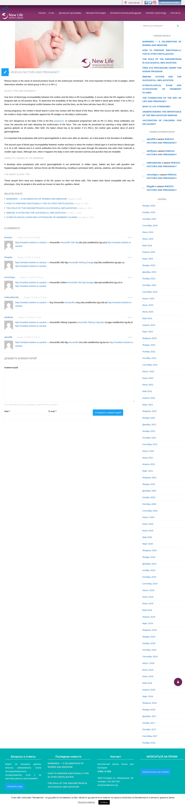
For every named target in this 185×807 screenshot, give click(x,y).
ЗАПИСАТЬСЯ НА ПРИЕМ (170, 3)
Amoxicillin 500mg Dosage (81, 262)
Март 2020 (147, 543)
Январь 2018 (148, 709)
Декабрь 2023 (149, 272)
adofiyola (8, 317)
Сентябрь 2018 (150, 656)
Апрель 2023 (148, 325)
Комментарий (11, 367)
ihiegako (8, 257)
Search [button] (179, 26)
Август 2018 (148, 663)
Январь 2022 (148, 418)
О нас (51, 12)
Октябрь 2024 (149, 219)
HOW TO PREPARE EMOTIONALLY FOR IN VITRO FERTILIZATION (39, 203)
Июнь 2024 (147, 239)
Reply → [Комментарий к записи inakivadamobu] (131, 297)
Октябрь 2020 (149, 504)
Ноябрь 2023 (148, 278)
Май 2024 (147, 245)
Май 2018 (147, 683)
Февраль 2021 (149, 477)
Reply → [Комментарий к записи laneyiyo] (131, 237)
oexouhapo (9, 277)
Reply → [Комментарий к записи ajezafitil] (131, 337)
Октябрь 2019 (149, 577)
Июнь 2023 (147, 311)
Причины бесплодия (96, 12)
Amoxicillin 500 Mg (69, 242)
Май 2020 (147, 537)
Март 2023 (147, 331)
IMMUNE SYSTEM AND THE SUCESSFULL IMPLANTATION (36, 212)
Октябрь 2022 (149, 358)
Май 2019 (147, 610)
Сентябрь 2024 (150, 225)
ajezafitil (8, 337)
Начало (42, 12)
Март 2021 (147, 471)
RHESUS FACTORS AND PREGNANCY (35, 72)
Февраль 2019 (149, 630)
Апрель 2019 (148, 617)
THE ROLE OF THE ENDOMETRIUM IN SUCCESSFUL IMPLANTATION (41, 208)
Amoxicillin (70, 302)
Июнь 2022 (147, 384)
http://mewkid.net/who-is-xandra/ (30, 242)
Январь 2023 (148, 345)
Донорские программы (70, 12)
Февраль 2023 (149, 338)
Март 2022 (147, 404)
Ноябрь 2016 (148, 742)
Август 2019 (148, 590)
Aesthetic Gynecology (156, 12)
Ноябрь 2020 (148, 497)
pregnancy (59, 121)
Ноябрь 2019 (148, 570)
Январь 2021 (148, 484)
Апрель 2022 (148, 398)
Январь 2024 (148, 265)
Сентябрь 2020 (150, 510)
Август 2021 (148, 451)
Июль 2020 (147, 524)
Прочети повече (86, 802)
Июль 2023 (147, 305)
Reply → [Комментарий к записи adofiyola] (131, 317)
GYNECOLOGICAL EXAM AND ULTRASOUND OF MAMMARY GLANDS (41, 217)
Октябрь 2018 (149, 650)
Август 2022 (148, 371)
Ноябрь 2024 (148, 212)
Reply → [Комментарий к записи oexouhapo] (131, 277)
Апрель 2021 (148, 464)
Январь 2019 (148, 636)
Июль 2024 (147, 232)
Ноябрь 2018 (148, 643)
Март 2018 (147, 696)
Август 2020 (148, 517)
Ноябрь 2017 (148, 723)
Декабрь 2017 (149, 716)
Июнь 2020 (147, 530)
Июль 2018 (147, 670)
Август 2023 (148, 298)
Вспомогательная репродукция (125, 12)
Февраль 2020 (149, 550)
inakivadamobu (11, 297)
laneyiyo (8, 237)
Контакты (175, 12)
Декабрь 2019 (149, 563)
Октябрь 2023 (149, 285)
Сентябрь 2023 (150, 292)
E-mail (53, 411)
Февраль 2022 (149, 411)
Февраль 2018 (149, 703)
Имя (7, 411)
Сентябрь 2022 (150, 364)
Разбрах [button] (104, 802)
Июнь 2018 (147, 676)
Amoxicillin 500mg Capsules (90, 322)
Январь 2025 (148, 205)
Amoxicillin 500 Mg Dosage (80, 282)
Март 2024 (147, 258)
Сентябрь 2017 (150, 736)
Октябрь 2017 (149, 729)
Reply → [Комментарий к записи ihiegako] (131, 257)
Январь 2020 (148, 557)
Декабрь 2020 (149, 490)
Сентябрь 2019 (150, 583)
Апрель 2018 (148, 689)
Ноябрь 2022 (148, 351)
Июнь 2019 (147, 603)
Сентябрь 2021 (150, 444)
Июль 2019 (147, 597)
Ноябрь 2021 (148, 431)
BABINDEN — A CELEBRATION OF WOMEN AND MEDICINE (36, 199)
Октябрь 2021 (149, 437)
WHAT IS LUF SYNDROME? (156, 106)
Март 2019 (147, 623)
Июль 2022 (147, 378)
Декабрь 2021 (149, 424)
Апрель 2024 (148, 252)
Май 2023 (147, 318)
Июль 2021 (147, 457)
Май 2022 (147, 391)
